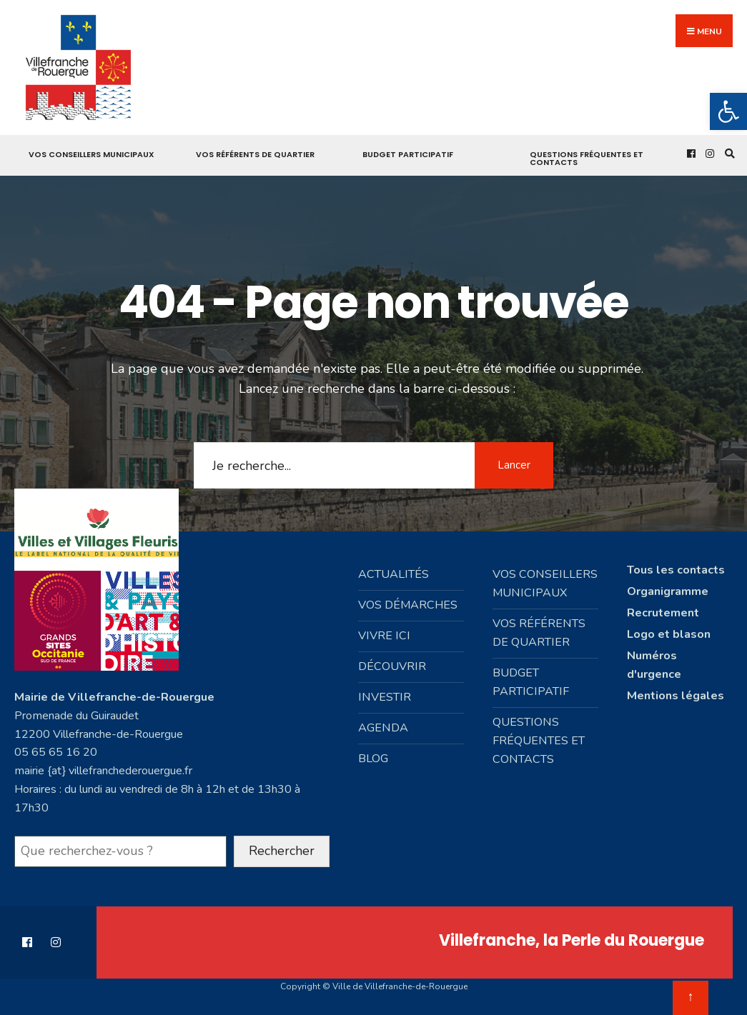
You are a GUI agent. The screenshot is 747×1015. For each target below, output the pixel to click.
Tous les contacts (676, 570)
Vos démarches (407, 605)
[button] (728, 111)
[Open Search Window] (727, 153)
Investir (384, 697)
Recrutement (663, 613)
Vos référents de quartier (255, 154)
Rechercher (282, 850)
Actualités (393, 574)
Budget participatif (407, 154)
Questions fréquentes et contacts (586, 158)
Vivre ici (384, 636)
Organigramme (667, 591)
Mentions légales (675, 696)
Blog (373, 758)
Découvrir (392, 666)
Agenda (383, 728)
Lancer (514, 465)
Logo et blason (669, 634)
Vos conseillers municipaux (91, 154)
